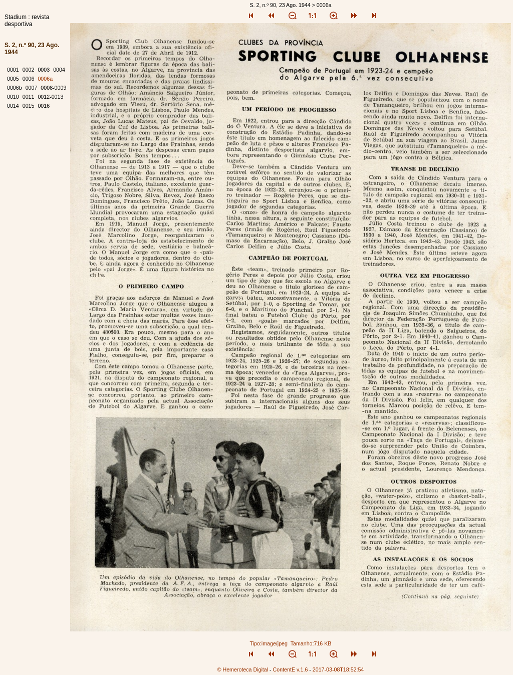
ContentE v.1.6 (290, 669)
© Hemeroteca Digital (242, 669)
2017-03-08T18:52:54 (338, 669)
